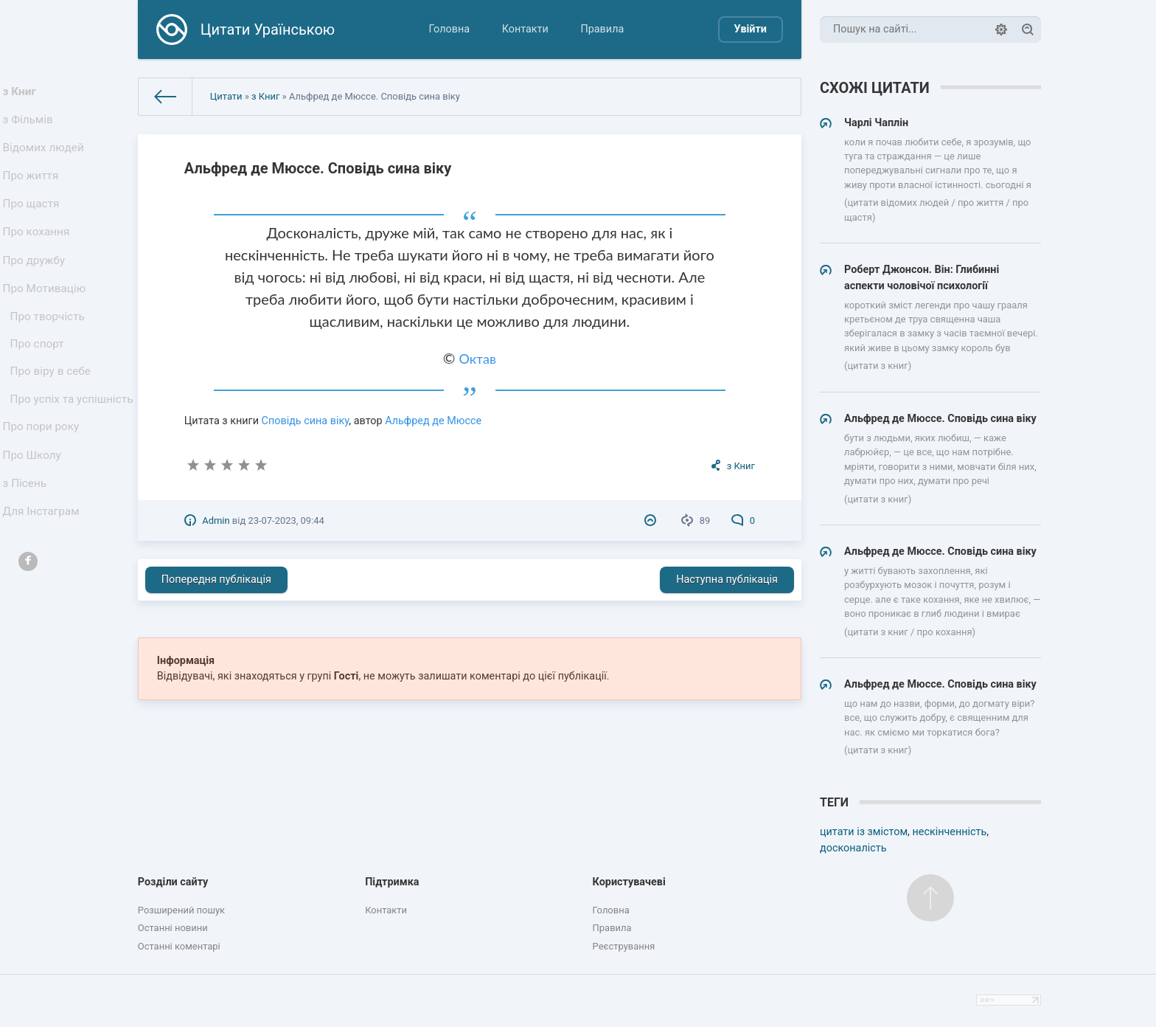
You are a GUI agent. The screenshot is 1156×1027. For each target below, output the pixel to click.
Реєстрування (624, 946)
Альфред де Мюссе (433, 421)
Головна (449, 29)
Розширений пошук (181, 910)
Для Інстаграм (43, 593)
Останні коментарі (179, 946)
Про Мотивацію (46, 320)
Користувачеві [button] (629, 882)
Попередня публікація (216, 579)
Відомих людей (45, 158)
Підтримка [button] (392, 882)
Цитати (226, 96)
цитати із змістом (864, 832)
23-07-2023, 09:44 (286, 520)
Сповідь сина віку (305, 421)
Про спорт (40, 384)
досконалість (853, 848)
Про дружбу (36, 288)
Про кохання (38, 255)
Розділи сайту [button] (173, 882)
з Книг (23, 93)
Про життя (33, 190)
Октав (477, 358)
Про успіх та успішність (45, 455)
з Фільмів (31, 126)
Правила (602, 29)
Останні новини (173, 927)
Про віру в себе (53, 415)
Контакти (525, 29)
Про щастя (33, 223)
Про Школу (35, 528)
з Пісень (28, 560)
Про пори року (43, 495)
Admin (215, 520)
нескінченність (949, 832)
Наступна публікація (727, 579)
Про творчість (50, 353)
